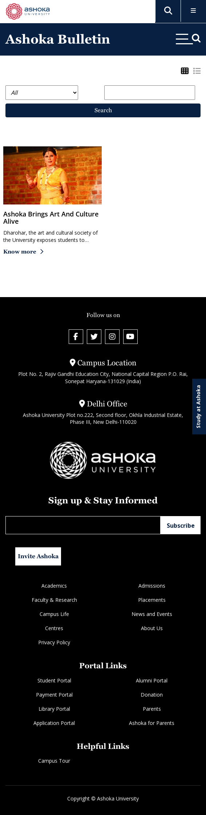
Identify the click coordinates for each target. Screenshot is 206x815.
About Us (152, 628)
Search (103, 110)
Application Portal (54, 722)
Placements (152, 599)
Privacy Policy (54, 642)
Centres (54, 628)
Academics (54, 585)
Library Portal (54, 708)
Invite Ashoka (38, 556)
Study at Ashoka (198, 406)
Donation (152, 694)
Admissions (151, 585)
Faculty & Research (54, 599)
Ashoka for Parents (151, 722)
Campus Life (54, 614)
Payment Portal (54, 694)
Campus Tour (54, 760)
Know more (19, 251)
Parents (152, 708)
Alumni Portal (151, 680)
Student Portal (54, 680)
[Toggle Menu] (193, 11)
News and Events (152, 614)
